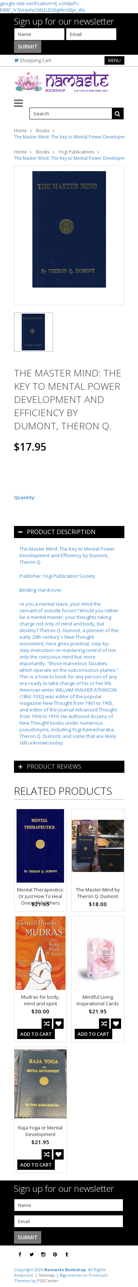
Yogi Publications (76, 152)
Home (20, 130)
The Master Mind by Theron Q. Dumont (98, 893)
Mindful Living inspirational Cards (98, 1000)
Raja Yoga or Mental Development (40, 1131)
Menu (114, 60)
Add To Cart (36, 1034)
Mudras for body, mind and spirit (40, 1000)
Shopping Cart (35, 60)
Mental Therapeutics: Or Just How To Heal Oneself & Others (40, 896)
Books (42, 130)
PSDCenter (48, 1280)
